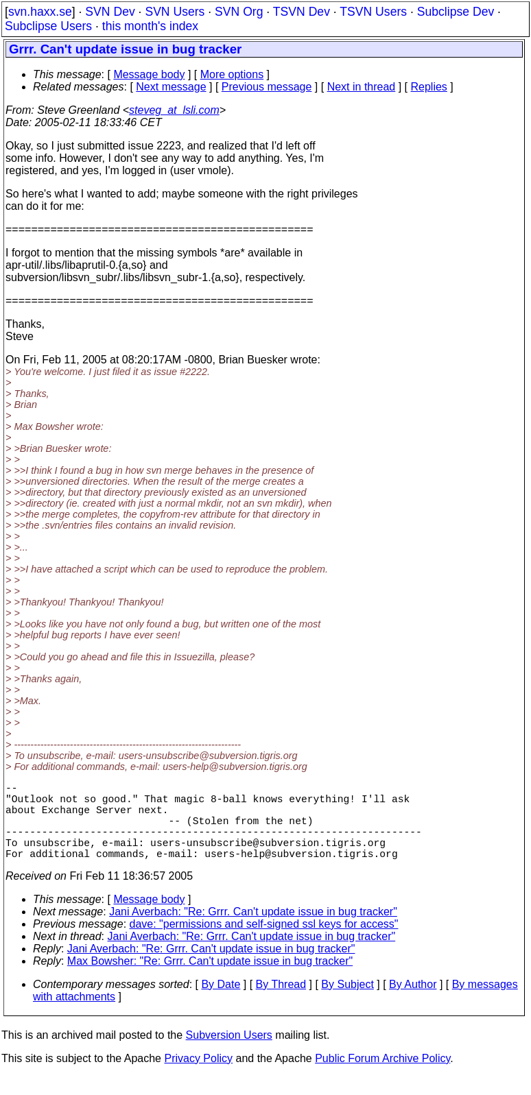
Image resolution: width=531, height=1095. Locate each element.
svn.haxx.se (40, 12)
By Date (220, 1003)
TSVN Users (373, 12)
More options (232, 74)
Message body (149, 74)
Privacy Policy (198, 1077)
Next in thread (361, 87)
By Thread (281, 1003)
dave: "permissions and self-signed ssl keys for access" (264, 943)
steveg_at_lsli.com (174, 110)
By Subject (347, 1003)
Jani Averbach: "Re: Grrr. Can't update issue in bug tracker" (253, 931)
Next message (171, 87)
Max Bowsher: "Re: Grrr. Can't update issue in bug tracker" (210, 980)
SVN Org (239, 12)
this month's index (150, 26)
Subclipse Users (48, 26)
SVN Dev (109, 12)
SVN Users (174, 12)
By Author (412, 1003)
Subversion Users (229, 1054)
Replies (429, 87)
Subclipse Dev (455, 12)
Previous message (267, 87)
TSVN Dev (301, 12)
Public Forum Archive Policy (382, 1077)
